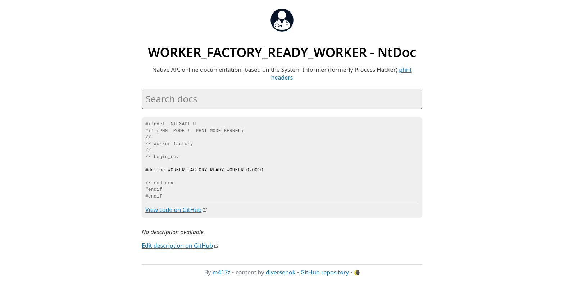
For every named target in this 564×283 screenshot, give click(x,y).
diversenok (281, 272)
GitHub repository (325, 272)
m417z (222, 272)
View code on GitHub (173, 210)
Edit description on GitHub (177, 245)
